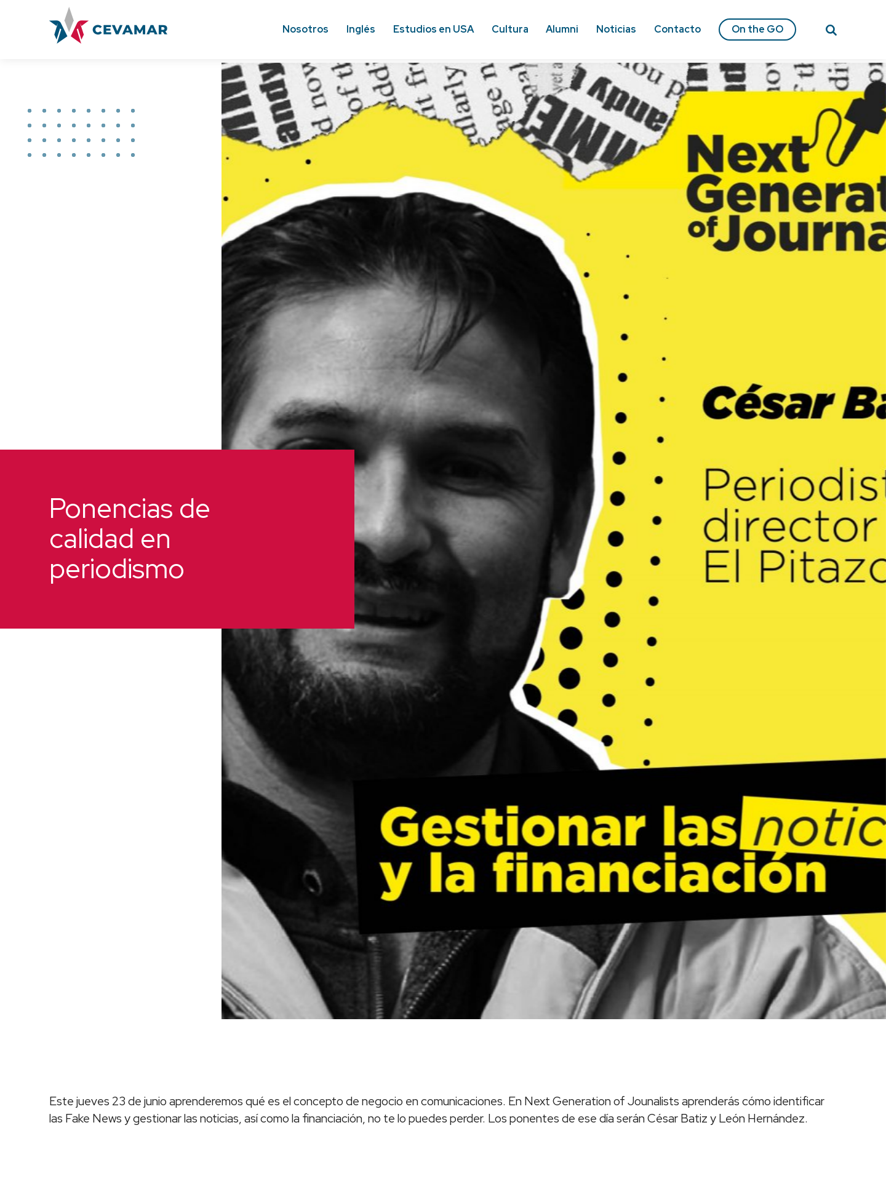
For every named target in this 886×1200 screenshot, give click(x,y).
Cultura (510, 29)
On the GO (757, 29)
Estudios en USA (433, 29)
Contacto (677, 29)
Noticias (616, 29)
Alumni (562, 29)
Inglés (360, 29)
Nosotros (305, 29)
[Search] (831, 32)
